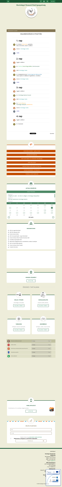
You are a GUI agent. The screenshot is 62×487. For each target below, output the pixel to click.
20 (10, 212)
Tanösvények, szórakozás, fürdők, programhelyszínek (19, 348)
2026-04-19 (30, 198)
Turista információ (14, 355)
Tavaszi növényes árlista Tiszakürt (16, 245)
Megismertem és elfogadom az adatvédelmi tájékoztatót (25, 438)
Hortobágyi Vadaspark (21, 104)
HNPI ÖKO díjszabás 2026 (15, 232)
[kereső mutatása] (47, 1)
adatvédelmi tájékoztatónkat (35, 437)
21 (17, 212)
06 (10, 208)
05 (51, 205)
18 (44, 210)
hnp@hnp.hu (52, 460)
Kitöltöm (30, 280)
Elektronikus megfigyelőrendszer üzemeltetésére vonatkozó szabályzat (23, 241)
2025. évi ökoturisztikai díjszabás (16, 243)
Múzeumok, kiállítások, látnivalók (16, 340)
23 (31, 212)
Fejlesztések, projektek (14, 352)
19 (51, 210)
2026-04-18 (30, 195)
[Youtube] (44, 1)
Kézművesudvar (36, 66)
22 (24, 212)
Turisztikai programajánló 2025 (16, 239)
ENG (53, 1)
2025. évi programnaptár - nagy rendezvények (18, 236)
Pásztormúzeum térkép (14, 234)
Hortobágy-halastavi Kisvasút (24, 95)
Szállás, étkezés (13, 344)
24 (37, 212)
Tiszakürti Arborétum (14, 247)
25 (44, 212)
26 (51, 212)
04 (44, 205)
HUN (51, 1)
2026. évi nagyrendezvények (15, 230)
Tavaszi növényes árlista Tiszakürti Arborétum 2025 (19, 237)
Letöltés (30, 411)
